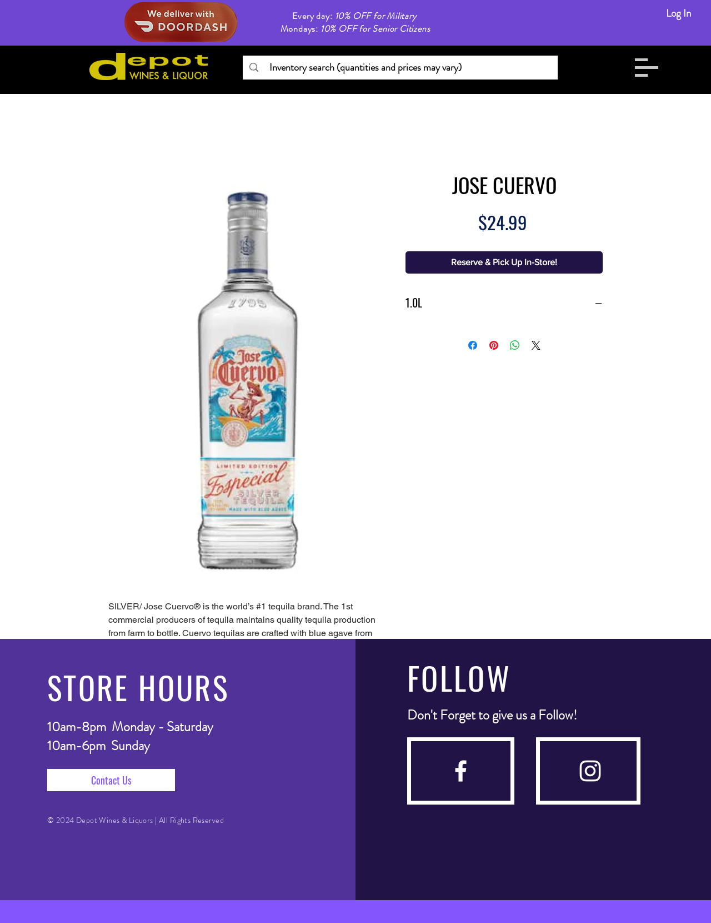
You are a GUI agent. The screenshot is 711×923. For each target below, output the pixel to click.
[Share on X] (536, 345)
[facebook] (461, 771)
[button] (646, 67)
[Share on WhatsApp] (515, 345)
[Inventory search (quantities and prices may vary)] (399, 68)
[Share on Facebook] (472, 345)
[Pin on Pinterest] (493, 345)
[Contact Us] (111, 780)
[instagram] (590, 771)
